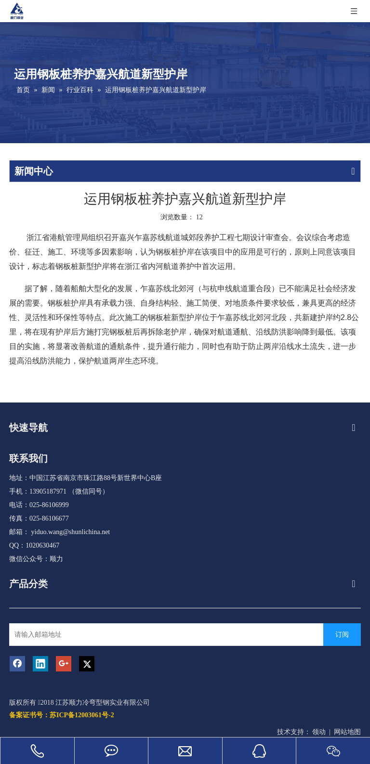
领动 (319, 732)
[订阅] (342, 634)
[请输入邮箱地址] (167, 634)
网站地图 (347, 732)
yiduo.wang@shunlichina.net (70, 532)
